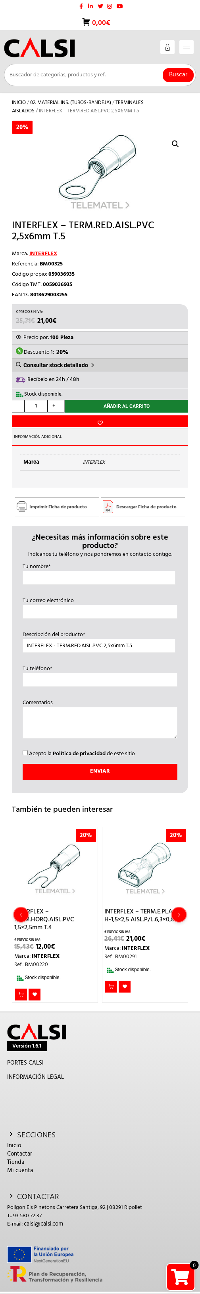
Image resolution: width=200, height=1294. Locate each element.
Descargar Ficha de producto (146, 507)
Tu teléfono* (100, 674)
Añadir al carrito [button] (21, 994)
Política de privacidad (79, 753)
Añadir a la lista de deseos (100, 421)
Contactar (19, 1154)
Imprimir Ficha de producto (58, 507)
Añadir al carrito (127, 406)
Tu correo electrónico (100, 606)
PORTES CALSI (25, 1063)
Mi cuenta (20, 1170)
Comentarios (100, 720)
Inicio (19, 103)
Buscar (178, 75)
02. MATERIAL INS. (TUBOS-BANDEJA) (70, 103)
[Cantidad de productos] (36, 406)
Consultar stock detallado (55, 365)
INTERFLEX (43, 253)
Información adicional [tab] (38, 437)
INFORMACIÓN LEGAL (35, 1077)
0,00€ (100, 23)
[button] (175, 144)
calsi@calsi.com (43, 1224)
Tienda (15, 1162)
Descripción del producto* (99, 640)
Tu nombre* (99, 572)
